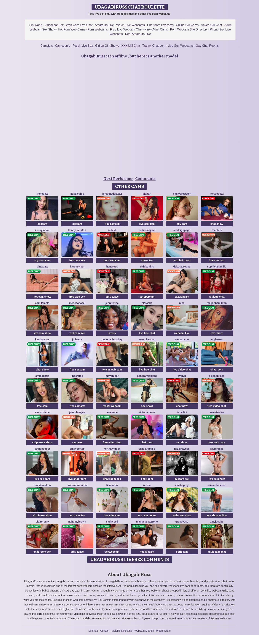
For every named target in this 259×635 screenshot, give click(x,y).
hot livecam (147, 551)
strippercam (147, 296)
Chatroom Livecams (160, 25)
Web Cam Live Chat (79, 25)
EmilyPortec (77, 448)
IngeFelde (77, 375)
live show (217, 333)
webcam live (77, 333)
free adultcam (112, 515)
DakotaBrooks (181, 266)
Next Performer (118, 178)
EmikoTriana (42, 412)
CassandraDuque (77, 485)
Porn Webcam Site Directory (189, 29)
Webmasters (163, 630)
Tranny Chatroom (153, 45)
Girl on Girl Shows (107, 45)
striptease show (42, 515)
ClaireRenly (42, 521)
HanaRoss (112, 266)
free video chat (216, 405)
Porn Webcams (97, 29)
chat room (216, 369)
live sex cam (147, 223)
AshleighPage (182, 230)
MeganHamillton (217, 303)
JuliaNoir (77, 339)
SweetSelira (217, 412)
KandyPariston (77, 230)
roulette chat (217, 296)
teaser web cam (112, 369)
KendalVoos (42, 339)
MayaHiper (112, 375)
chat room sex (112, 478)
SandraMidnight (147, 375)
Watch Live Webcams (130, 25)
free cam (42, 405)
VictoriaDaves (147, 412)
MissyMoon (42, 230)
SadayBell (112, 521)
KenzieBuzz (217, 193)
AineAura (42, 266)
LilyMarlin (112, 485)
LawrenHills (216, 448)
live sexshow (217, 478)
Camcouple (62, 45)
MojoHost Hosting (121, 630)
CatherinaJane (147, 230)
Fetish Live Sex (83, 45)
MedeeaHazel (77, 303)
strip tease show (42, 442)
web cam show (182, 515)
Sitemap (93, 630)
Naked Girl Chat (211, 25)
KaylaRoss (217, 339)
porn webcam (112, 260)
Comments (145, 178)
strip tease (112, 296)
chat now (182, 405)
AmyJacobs (216, 521)
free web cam (216, 442)
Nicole (147, 485)
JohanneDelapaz (112, 193)
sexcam (42, 223)
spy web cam (42, 260)
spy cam (182, 223)
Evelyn (182, 375)
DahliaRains (147, 266)
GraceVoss (181, 521)
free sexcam (77, 369)
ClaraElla (147, 303)
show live (147, 260)
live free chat (147, 333)
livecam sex (182, 478)
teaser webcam (112, 405)
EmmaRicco (182, 339)
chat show (216, 223)
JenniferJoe (112, 303)
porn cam (182, 551)
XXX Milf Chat (130, 45)
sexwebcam (182, 296)
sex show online (217, 515)
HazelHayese (182, 448)
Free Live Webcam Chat (126, 29)
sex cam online (147, 515)
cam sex (77, 442)
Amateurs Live (104, 25)
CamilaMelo (42, 303)
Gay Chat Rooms (207, 45)
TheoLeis (217, 230)
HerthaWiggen (112, 448)
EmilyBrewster (182, 193)
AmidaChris (42, 375)
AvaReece (112, 412)
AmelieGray (182, 485)
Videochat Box (54, 25)
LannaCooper (42, 448)
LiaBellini (182, 412)
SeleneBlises (216, 375)
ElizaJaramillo (147, 448)
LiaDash (112, 230)
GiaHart (147, 193)
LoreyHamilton (42, 485)
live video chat (182, 369)
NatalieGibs (77, 193)
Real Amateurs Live (138, 34)
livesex (112, 333)
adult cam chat (217, 551)
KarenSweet (77, 266)
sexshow (181, 442)
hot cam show (42, 296)
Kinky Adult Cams (156, 29)
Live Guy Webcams (180, 45)
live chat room (77, 478)
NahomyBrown (77, 521)
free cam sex (77, 260)
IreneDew (42, 193)
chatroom (147, 478)
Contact (104, 630)
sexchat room (181, 260)
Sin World (35, 25)
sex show (147, 405)
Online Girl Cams (187, 25)
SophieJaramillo (216, 266)
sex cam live (77, 515)
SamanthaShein (216, 485)
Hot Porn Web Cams (71, 29)
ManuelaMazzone (147, 521)
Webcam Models (144, 630)
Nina (182, 303)
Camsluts (46, 45)
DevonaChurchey (112, 339)
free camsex (112, 223)
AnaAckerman (147, 339)
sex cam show (42, 333)
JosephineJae (77, 412)
